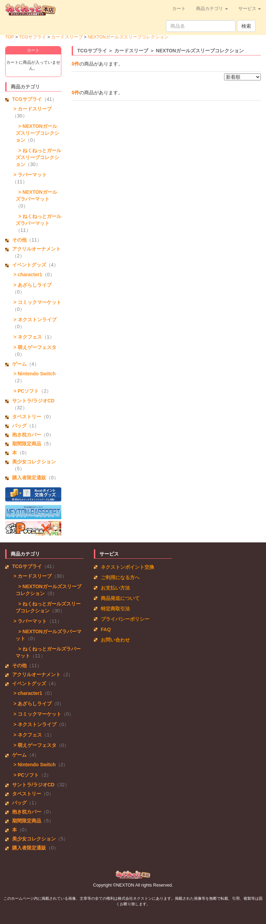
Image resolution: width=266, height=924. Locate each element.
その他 (19, 240)
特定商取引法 (115, 608)
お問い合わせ (115, 640)
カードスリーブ (67, 37)
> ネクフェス (27, 337)
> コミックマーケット (36, 302)
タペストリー (26, 416)
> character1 (27, 274)
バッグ (19, 425)
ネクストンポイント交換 (127, 567)
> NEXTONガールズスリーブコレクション (37, 133)
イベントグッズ (29, 265)
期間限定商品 (26, 443)
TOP (9, 37)
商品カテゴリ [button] (212, 8)
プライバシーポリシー (125, 619)
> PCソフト (25, 391)
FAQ (106, 629)
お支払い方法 (115, 588)
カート (179, 8)
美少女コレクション (34, 461)
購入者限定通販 (29, 477)
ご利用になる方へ (120, 577)
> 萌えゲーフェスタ (34, 347)
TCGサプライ (32, 37)
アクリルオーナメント (36, 249)
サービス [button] (249, 8)
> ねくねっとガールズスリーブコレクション (38, 157)
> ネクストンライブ (34, 319)
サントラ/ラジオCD (33, 400)
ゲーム (19, 364)
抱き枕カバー (26, 434)
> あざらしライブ (32, 285)
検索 (246, 26)
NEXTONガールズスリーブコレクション (128, 37)
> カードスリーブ (32, 109)
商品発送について (120, 598)
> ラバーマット (29, 174)
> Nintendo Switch (34, 373)
